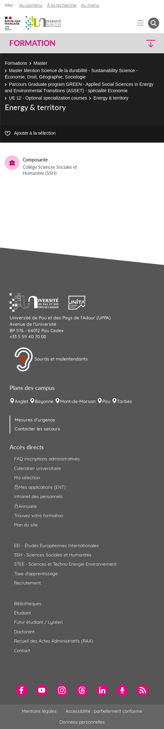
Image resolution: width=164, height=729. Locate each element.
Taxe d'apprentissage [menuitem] (36, 574)
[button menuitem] (153, 23)
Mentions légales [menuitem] (39, 711)
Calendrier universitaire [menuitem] (37, 468)
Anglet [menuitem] (21, 401)
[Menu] (140, 23)
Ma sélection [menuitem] (27, 477)
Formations (16, 63)
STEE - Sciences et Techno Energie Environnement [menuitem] (65, 564)
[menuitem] (22, 690)
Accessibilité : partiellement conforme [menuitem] (104, 711)
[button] (141, 43)
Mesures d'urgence (35, 420)
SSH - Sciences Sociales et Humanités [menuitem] (52, 555)
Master (40, 63)
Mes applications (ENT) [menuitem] (40, 487)
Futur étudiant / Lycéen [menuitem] (38, 622)
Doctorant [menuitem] (24, 632)
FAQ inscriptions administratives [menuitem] (47, 459)
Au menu (90, 5)
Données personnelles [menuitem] (82, 722)
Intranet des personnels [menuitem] (38, 496)
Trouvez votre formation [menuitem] (38, 515)
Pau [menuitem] (106, 401)
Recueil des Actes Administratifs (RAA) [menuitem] (53, 641)
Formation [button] (32, 43)
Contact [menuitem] (22, 650)
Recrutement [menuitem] (27, 583)
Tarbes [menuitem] (124, 401)
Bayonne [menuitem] (44, 401)
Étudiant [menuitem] (22, 613)
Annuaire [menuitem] (25, 506)
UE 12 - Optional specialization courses (48, 97)
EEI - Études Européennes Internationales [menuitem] (56, 545)
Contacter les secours (37, 429)
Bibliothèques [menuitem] (28, 603)
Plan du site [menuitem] (26, 525)
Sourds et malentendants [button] (51, 359)
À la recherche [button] (61, 5)
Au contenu (31, 5)
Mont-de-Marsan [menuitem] (78, 401)
